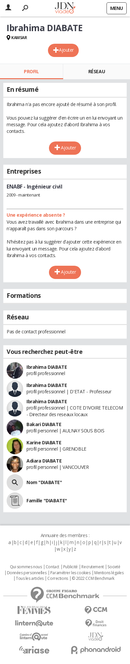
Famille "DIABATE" (46, 500)
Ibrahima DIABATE (46, 367)
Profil (31, 71)
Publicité (70, 567)
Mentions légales (108, 573)
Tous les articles (30, 578)
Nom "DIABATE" (44, 482)
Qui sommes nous (26, 567)
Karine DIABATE (43, 442)
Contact (52, 567)
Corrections (57, 578)
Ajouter (66, 50)
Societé (114, 567)
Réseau (96, 71)
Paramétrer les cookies (70, 573)
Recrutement (92, 567)
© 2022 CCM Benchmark (93, 578)
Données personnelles (27, 573)
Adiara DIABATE (44, 461)
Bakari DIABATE (43, 424)
